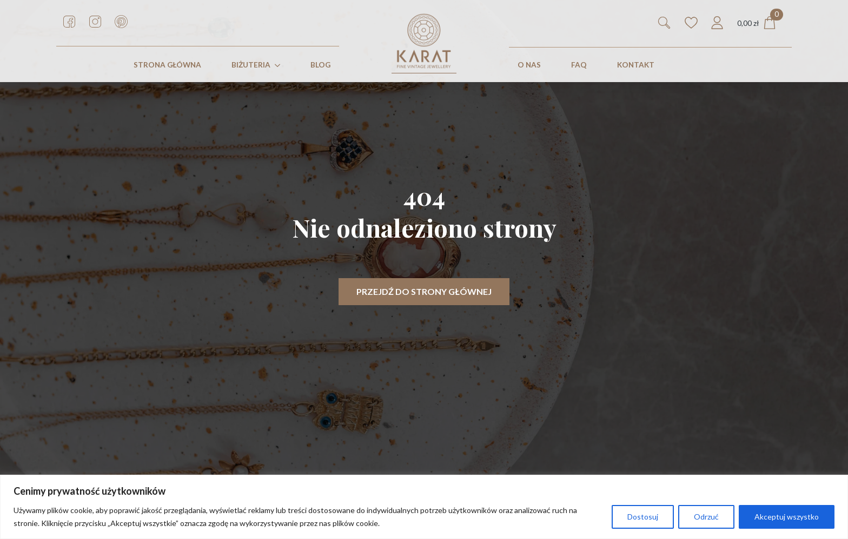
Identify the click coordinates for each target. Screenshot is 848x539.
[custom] (69, 22)
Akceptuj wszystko (786, 516)
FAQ (579, 64)
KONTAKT (635, 64)
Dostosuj (642, 516)
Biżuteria (250, 64)
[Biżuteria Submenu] (279, 65)
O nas (529, 64)
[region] (424, 507)
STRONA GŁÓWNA (167, 64)
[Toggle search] (664, 23)
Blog (320, 64)
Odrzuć (706, 516)
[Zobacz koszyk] (756, 23)
